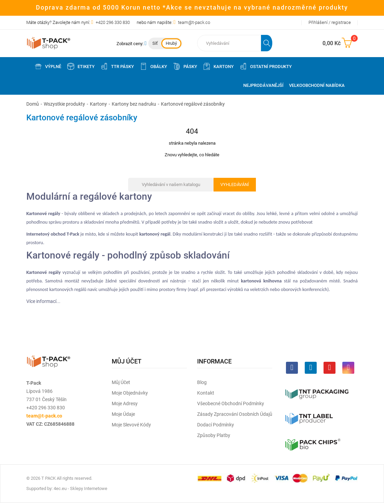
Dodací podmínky (215, 424)
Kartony (218, 66)
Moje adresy (125, 403)
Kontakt (205, 393)
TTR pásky (117, 66)
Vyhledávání (234, 184)
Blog (202, 382)
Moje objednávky (130, 393)
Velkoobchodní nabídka (317, 85)
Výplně (47, 66)
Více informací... (43, 301)
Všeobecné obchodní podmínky (230, 403)
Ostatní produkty (265, 66)
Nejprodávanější (263, 85)
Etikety (81, 66)
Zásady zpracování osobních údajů (234, 414)
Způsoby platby (213, 435)
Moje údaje (123, 414)
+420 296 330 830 (113, 22)
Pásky (185, 66)
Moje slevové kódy (131, 424)
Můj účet (121, 382)
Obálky (153, 66)
